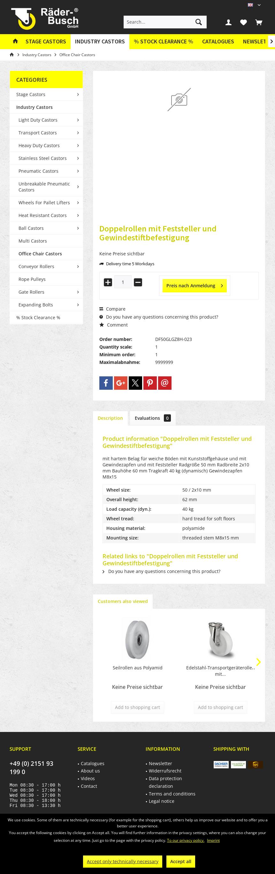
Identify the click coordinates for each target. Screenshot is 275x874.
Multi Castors (33, 241)
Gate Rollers (31, 292)
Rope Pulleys (32, 279)
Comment (113, 325)
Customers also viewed (123, 601)
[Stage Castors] (46, 41)
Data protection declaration (165, 782)
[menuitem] (258, 22)
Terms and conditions (172, 794)
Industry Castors (34, 107)
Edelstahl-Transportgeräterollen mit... (220, 671)
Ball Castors (31, 228)
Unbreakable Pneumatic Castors (44, 187)
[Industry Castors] (100, 41)
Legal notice (161, 801)
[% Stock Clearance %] (163, 41)
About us (90, 771)
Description (110, 418)
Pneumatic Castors (38, 171)
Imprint (213, 840)
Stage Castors (30, 94)
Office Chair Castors (40, 254)
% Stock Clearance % (38, 317)
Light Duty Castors (38, 120)
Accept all (180, 861)
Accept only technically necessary (122, 861)
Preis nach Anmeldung (194, 285)
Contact (89, 786)
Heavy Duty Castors (39, 145)
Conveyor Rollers (36, 266)
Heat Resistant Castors (43, 215)
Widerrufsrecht (165, 771)
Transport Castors (38, 133)
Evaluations (153, 418)
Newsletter (160, 763)
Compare (112, 309)
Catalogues (218, 41)
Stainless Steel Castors (43, 158)
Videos (88, 778)
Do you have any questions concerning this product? (158, 317)
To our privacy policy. (185, 840)
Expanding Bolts (36, 305)
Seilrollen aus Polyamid (138, 668)
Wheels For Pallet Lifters (44, 203)
